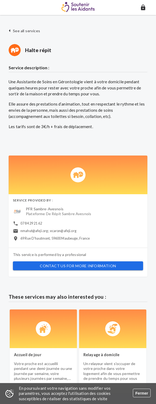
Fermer (141, 393)
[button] (143, 7)
